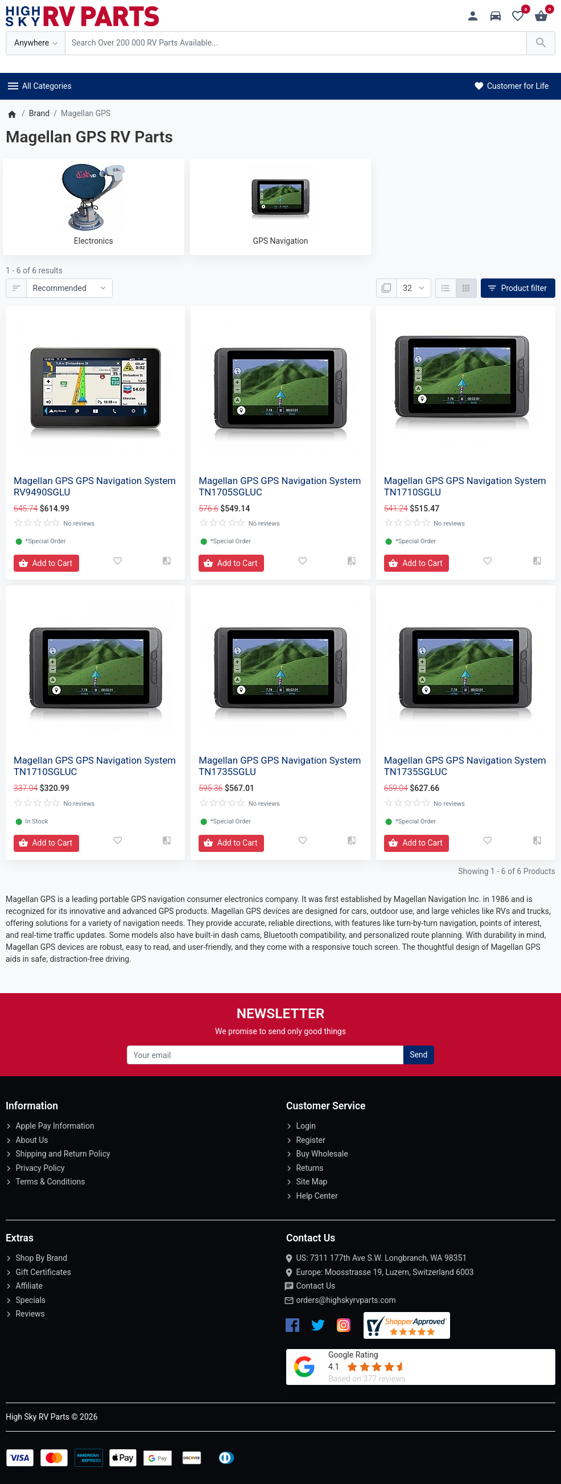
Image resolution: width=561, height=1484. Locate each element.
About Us (31, 1140)
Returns (309, 1168)
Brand (39, 113)
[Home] (12, 113)
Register (310, 1140)
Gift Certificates (43, 1272)
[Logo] (82, 15)
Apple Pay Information (54, 1125)
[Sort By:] (69, 288)
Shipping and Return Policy (62, 1153)
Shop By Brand (41, 1257)
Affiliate (29, 1285)
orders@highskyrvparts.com (345, 1300)
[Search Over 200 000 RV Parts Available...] (296, 43)
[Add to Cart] (46, 563)
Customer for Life (510, 86)
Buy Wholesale (322, 1153)
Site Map (311, 1181)
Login (306, 1125)
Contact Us (315, 1285)
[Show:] (414, 288)
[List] (445, 288)
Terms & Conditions (50, 1181)
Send (418, 1054)
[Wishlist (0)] (521, 16)
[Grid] (466, 288)
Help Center (316, 1195)
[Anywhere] (35, 43)
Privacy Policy (39, 1168)
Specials (30, 1300)
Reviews (29, 1313)
